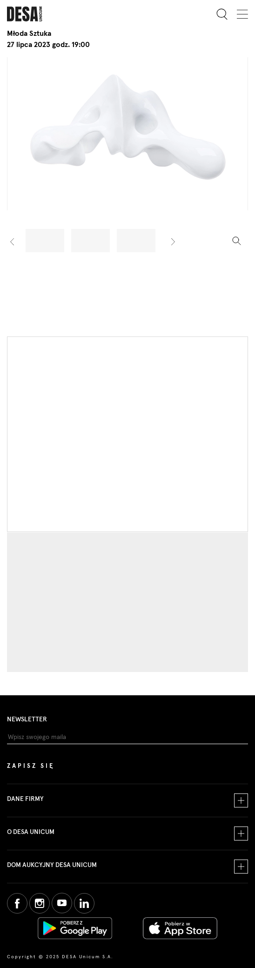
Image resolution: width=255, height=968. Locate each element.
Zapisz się (30, 766)
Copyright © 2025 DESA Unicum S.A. (60, 957)
